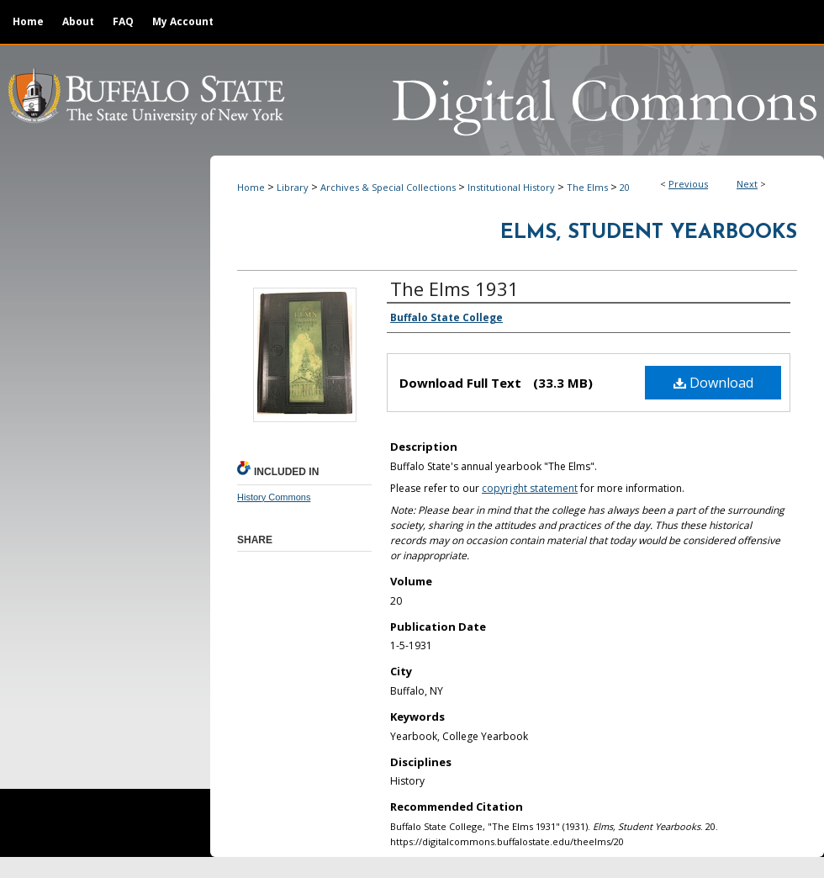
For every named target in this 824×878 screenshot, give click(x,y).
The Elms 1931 (454, 288)
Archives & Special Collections (388, 187)
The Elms (587, 187)
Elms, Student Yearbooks (648, 233)
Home (251, 187)
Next (747, 183)
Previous (688, 183)
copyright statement (530, 488)
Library (293, 187)
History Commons (273, 497)
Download (713, 382)
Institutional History (511, 187)
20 (625, 187)
